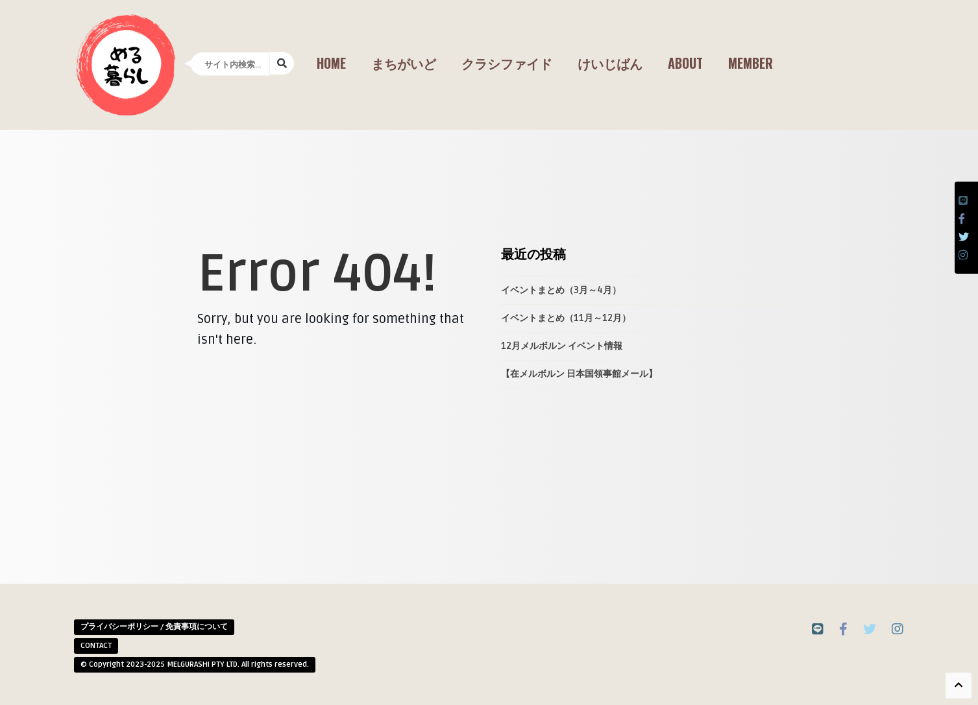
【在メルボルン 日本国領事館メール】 (579, 373)
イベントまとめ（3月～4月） (561, 290)
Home (331, 63)
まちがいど (403, 63)
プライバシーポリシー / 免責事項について (154, 627)
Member (750, 63)
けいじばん (610, 63)
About (685, 63)
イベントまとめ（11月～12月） (566, 318)
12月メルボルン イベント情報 (561, 346)
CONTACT (96, 646)
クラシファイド (506, 63)
